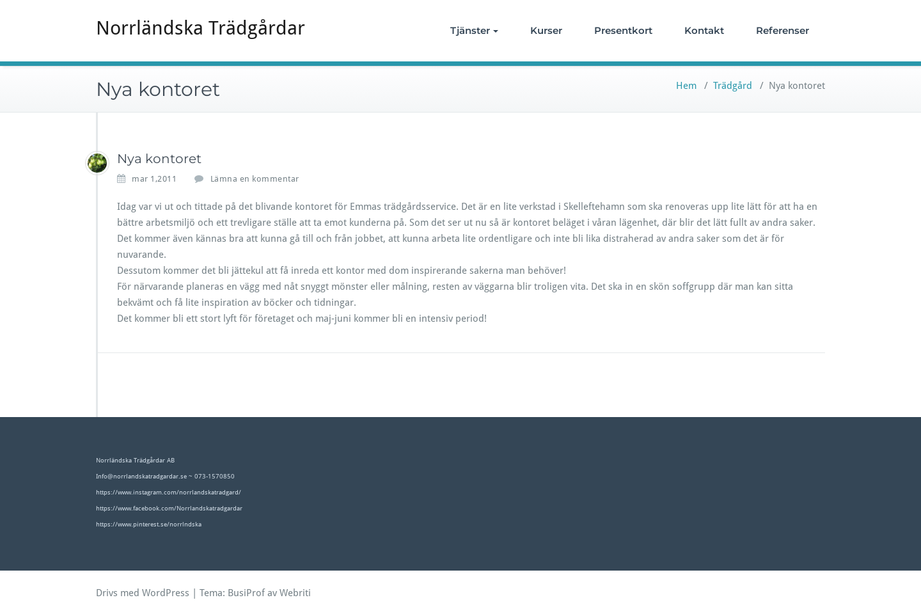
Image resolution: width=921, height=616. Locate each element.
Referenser (782, 30)
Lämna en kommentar (254, 179)
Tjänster (474, 30)
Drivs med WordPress (142, 593)
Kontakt (704, 30)
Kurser (546, 30)
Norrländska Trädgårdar (200, 28)
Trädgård (732, 85)
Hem (686, 85)
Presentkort (623, 30)
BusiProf (246, 593)
